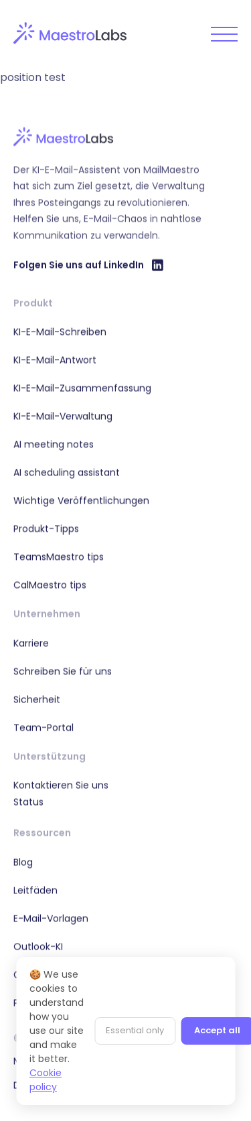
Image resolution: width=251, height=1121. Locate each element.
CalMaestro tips (49, 584)
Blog (23, 862)
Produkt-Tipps (46, 528)
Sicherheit (36, 699)
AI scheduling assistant (66, 472)
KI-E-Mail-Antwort (54, 359)
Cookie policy (45, 1080)
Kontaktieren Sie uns (60, 785)
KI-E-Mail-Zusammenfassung (82, 387)
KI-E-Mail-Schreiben (59, 331)
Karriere (31, 643)
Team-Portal (43, 727)
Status (28, 801)
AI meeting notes (53, 444)
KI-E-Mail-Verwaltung (62, 416)
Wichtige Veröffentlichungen (81, 500)
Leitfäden (35, 890)
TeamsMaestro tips (58, 556)
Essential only (135, 1030)
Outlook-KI (38, 946)
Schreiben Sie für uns (62, 671)
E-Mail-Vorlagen (50, 918)
